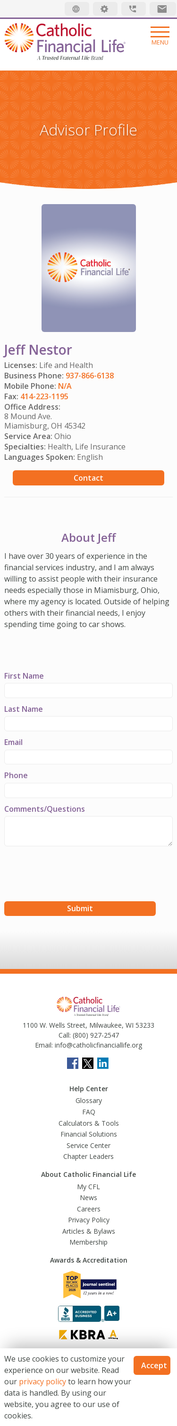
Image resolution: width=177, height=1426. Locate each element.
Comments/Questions (44, 809)
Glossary (89, 1100)
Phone (16, 775)
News (88, 1197)
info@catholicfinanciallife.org (97, 1044)
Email (13, 742)
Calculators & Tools (89, 1123)
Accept (154, 1365)
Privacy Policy (89, 1219)
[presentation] (76, 875)
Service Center (88, 1145)
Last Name (23, 709)
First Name (24, 676)
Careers (89, 1208)
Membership (88, 1242)
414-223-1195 (44, 396)
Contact (88, 478)
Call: (65, 1035)
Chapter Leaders (88, 1156)
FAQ (88, 1111)
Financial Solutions (88, 1134)
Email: (44, 1044)
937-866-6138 (90, 375)
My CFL (88, 1186)
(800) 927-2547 (95, 1035)
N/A (65, 386)
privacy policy (42, 1381)
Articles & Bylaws (88, 1231)
